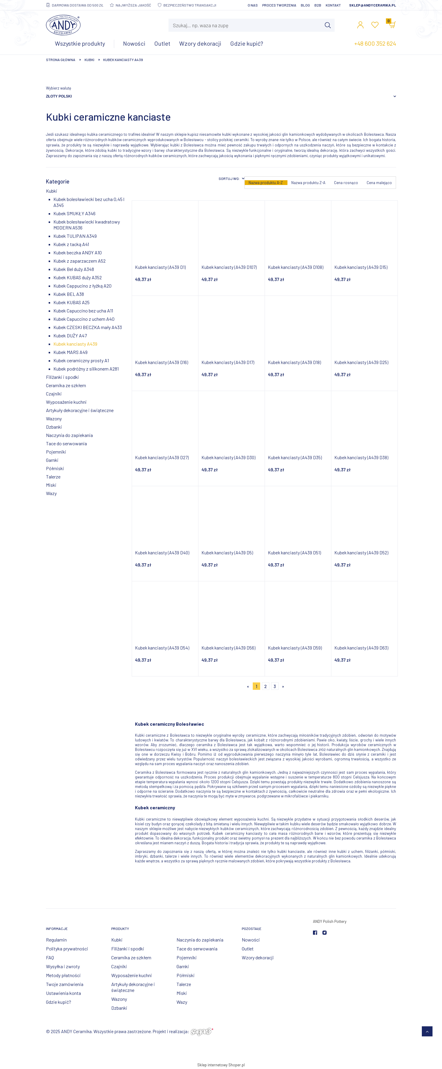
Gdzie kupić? (58, 1002)
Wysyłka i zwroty (63, 966)
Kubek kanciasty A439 (75, 344)
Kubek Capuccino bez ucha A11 (83, 310)
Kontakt (333, 5)
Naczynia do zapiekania (69, 435)
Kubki (51, 191)
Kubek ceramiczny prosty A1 (81, 360)
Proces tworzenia (279, 5)
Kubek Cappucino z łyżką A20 (82, 285)
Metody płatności (63, 975)
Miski (51, 485)
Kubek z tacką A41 (71, 244)
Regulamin (56, 939)
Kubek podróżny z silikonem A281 (86, 368)
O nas (253, 5)
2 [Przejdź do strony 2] (265, 686)
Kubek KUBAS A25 (71, 302)
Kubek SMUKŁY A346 (74, 213)
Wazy (51, 493)
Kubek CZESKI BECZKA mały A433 (87, 327)
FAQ (50, 957)
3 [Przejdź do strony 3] (275, 686)
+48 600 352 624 (375, 43)
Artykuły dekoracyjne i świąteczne (80, 410)
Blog (305, 5)
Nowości (251, 939)
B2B (317, 5)
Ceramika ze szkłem (66, 385)
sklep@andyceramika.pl (372, 5)
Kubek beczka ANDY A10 (77, 252)
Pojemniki (56, 451)
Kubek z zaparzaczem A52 (79, 261)
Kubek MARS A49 (70, 352)
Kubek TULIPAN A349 (75, 236)
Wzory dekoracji (258, 957)
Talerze (53, 476)
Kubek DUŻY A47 (70, 335)
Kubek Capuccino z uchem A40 (84, 319)
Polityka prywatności (67, 948)
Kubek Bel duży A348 (73, 269)
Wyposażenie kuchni (66, 402)
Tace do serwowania (66, 443)
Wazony (54, 418)
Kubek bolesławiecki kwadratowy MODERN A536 (86, 224)
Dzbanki (54, 427)
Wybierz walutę (58, 88)
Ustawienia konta (63, 993)
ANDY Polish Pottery (329, 921)
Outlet (248, 948)
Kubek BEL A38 (68, 294)
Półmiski (55, 468)
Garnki (52, 460)
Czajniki (54, 393)
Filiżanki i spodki (62, 377)
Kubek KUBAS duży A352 (77, 277)
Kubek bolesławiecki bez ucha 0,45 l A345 (88, 202)
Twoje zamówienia (64, 984)
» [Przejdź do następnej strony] (283, 686)
